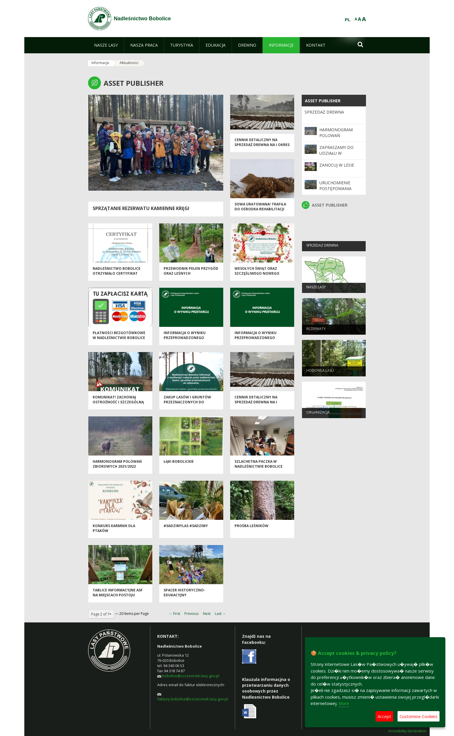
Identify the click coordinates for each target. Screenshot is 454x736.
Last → (220, 613)
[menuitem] (106, 45)
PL (347, 19)
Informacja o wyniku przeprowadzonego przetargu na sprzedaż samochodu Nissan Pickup (189, 343)
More (343, 703)
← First (174, 613)
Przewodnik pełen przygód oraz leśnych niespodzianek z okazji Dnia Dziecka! (191, 279)
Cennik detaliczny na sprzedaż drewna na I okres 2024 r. (262, 147)
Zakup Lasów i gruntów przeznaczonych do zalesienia (187, 404)
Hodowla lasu (320, 372)
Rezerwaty (316, 331)
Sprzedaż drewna (324, 112)
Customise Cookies (418, 716)
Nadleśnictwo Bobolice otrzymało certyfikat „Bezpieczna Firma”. (116, 276)
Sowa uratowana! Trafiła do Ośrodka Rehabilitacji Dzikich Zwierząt (260, 211)
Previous (191, 613)
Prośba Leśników (251, 528)
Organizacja (318, 414)
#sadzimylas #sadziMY (186, 528)
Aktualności (129, 62)
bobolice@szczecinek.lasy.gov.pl (190, 675)
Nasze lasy (316, 289)
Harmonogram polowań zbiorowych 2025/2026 (336, 138)
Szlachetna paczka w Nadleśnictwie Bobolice (259, 466)
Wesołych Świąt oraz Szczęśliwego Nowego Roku (257, 276)
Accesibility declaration (407, 731)
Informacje (100, 62)
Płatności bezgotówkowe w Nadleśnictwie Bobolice (119, 338)
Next (206, 613)
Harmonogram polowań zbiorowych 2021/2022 (117, 466)
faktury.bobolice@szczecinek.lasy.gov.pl (192, 699)
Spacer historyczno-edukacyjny (184, 595)
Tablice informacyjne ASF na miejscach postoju (118, 595)
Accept (384, 716)
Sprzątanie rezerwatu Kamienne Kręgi (141, 208)
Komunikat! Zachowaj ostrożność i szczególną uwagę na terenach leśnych (118, 407)
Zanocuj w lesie (336, 165)
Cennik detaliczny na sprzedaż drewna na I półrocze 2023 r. (256, 404)
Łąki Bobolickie (179, 464)
